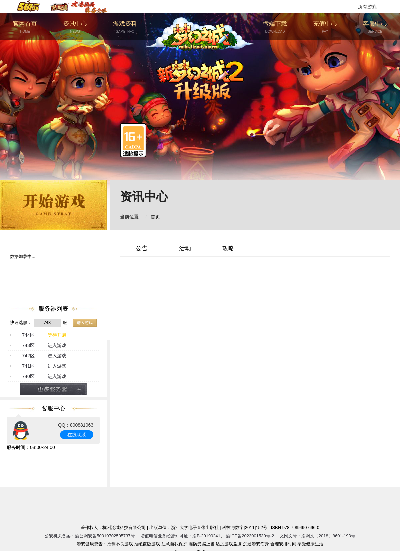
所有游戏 (367, 6)
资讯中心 (75, 27)
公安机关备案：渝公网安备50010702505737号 (90, 535)
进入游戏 (85, 322)
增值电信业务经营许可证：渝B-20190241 (180, 535)
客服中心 (375, 27)
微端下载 (275, 27)
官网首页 (25, 27)
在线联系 (76, 434)
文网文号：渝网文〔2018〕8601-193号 (317, 535)
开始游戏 (53, 205)
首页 (155, 216)
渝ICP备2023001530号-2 (250, 535)
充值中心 (325, 27)
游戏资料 (125, 27)
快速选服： (21, 322)
